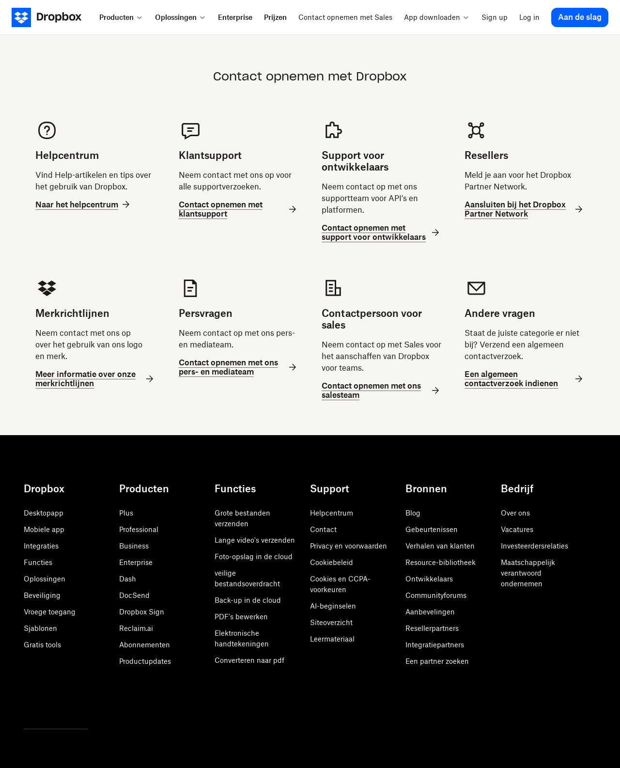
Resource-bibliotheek (440, 562)
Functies (38, 562)
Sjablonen (40, 628)
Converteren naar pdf (249, 660)
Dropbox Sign (141, 612)
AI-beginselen (333, 606)
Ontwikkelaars (429, 579)
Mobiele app (44, 529)
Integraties (41, 546)
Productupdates (145, 661)
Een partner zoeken (437, 661)
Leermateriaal (332, 639)
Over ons (515, 513)
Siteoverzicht (331, 622)
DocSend (134, 595)
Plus (126, 513)
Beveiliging (42, 595)
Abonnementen (144, 645)
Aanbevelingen (430, 612)
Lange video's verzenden (255, 540)
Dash (127, 579)
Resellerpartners (432, 628)
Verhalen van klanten (440, 546)
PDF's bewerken (241, 616)
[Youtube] (72, 703)
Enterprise (136, 562)
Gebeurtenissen (431, 529)
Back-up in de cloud (248, 600)
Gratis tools (42, 645)
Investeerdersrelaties (534, 546)
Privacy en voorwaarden (348, 546)
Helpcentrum (331, 513)
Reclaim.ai (136, 628)
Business (134, 546)
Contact (323, 529)
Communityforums (435, 595)
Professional (138, 529)
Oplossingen (44, 579)
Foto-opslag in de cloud (254, 556)
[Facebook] (51, 703)
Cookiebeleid (331, 562)
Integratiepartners (434, 645)
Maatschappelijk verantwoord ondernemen (528, 573)
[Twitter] (29, 703)
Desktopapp (43, 513)
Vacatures (517, 529)
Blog (412, 513)
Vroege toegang (50, 612)
